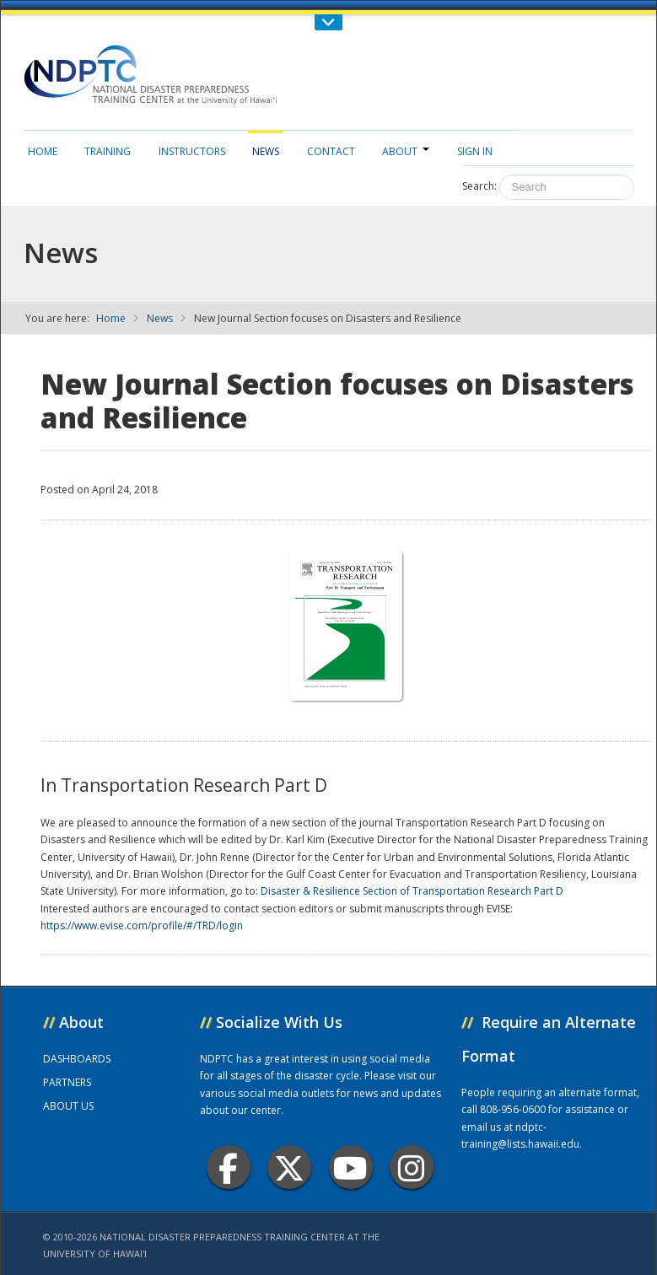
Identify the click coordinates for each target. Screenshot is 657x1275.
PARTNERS (67, 1082)
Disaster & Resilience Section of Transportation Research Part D (412, 891)
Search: (479, 186)
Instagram (411, 1167)
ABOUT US (68, 1106)
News (265, 151)
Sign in (475, 151)
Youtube (350, 1167)
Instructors (192, 151)
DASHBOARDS (76, 1059)
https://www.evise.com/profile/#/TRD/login (141, 925)
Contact (331, 151)
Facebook (228, 1167)
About (405, 151)
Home (42, 151)
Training (107, 151)
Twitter (289, 1167)
